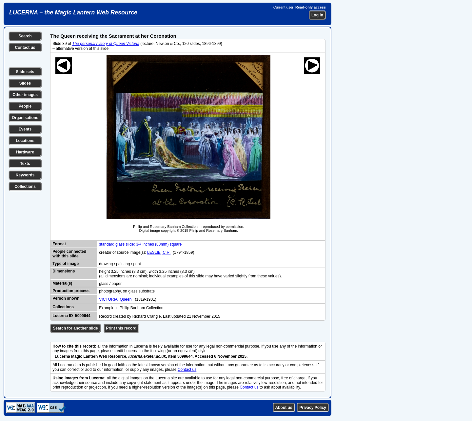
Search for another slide (75, 328)
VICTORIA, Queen (116, 299)
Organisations (25, 117)
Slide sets (25, 72)
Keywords (25, 175)
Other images (25, 94)
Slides (25, 83)
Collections (25, 186)
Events (25, 129)
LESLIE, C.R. (158, 252)
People (25, 106)
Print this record (121, 328)
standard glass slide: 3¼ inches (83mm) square (140, 244)
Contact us (25, 47)
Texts (25, 163)
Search (24, 36)
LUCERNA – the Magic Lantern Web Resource (73, 12)
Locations (25, 140)
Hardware (25, 152)
